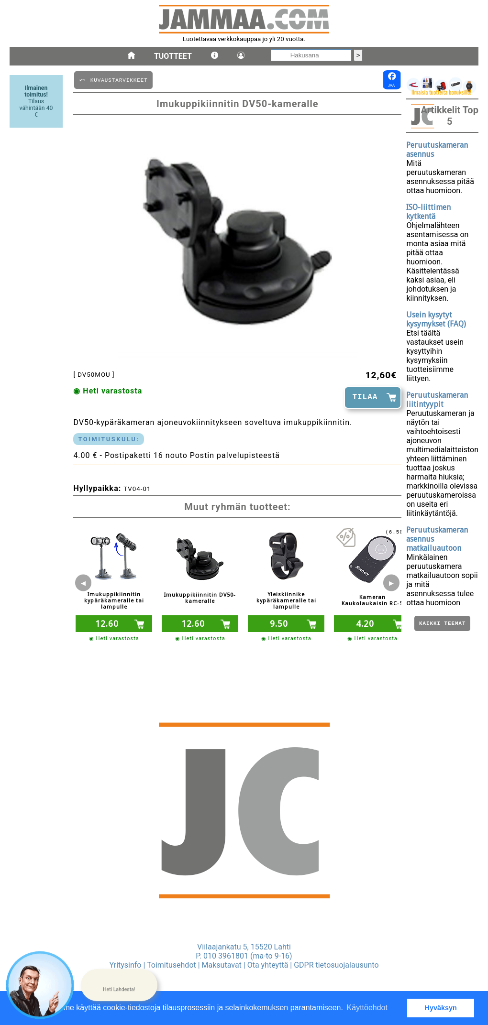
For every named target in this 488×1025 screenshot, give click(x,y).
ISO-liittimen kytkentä (428, 212)
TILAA (364, 397)
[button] (119, 985)
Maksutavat (222, 965)
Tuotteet (173, 56)
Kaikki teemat (442, 624)
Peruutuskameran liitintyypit (437, 400)
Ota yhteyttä (267, 965)
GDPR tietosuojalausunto (336, 965)
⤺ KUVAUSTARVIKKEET (113, 79)
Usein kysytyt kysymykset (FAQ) (436, 319)
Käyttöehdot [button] (367, 1007)
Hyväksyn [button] (441, 1008)
